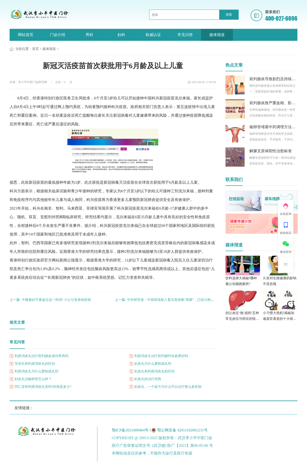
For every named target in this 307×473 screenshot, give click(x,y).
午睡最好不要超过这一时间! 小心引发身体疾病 (50, 300)
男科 (89, 35)
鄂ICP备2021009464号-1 (132, 430)
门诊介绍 (57, 35)
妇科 (121, 35)
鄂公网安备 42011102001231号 (182, 430)
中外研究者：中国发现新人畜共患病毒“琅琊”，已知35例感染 (166, 300)
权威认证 (153, 35)
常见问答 (185, 35)
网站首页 (25, 35)
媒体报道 (217, 35)
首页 (35, 49)
